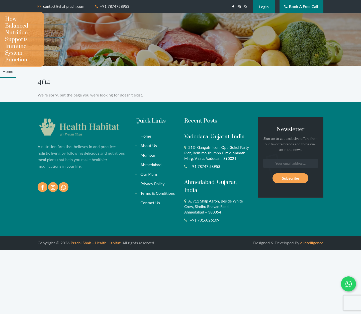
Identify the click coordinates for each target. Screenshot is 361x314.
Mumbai (147, 155)
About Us (148, 145)
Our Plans (148, 174)
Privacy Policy (152, 183)
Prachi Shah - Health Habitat (96, 242)
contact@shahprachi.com (63, 6)
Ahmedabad (150, 164)
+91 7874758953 (114, 6)
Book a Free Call (301, 6)
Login (263, 6)
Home (8, 71)
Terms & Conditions (157, 193)
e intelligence (311, 242)
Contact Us (150, 202)
